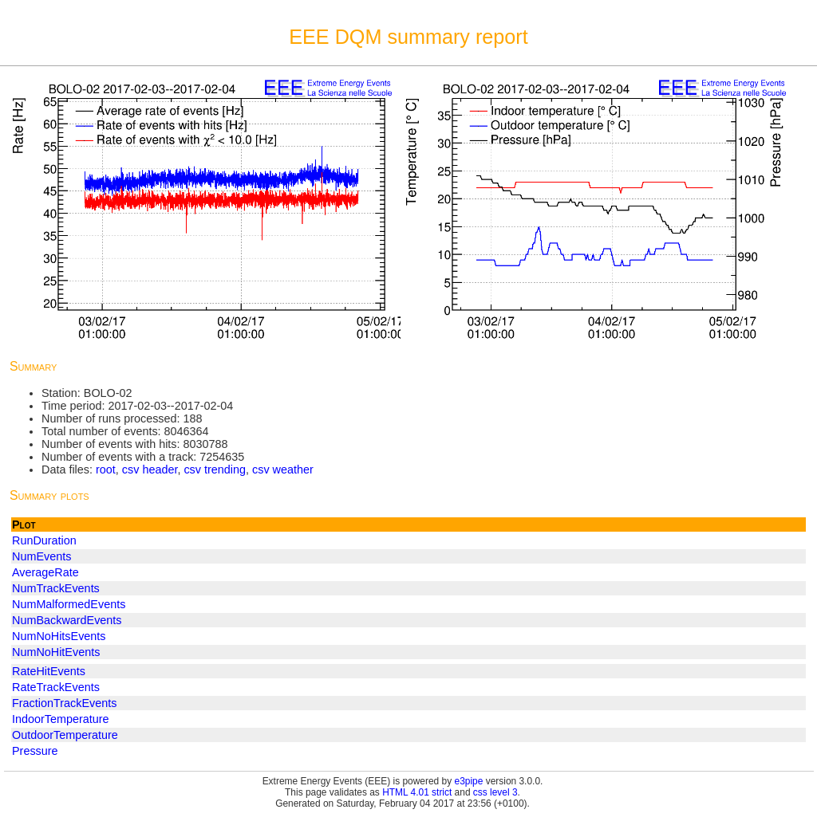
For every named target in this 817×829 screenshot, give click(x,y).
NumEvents (41, 556)
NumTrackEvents (56, 588)
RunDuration (44, 540)
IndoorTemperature (60, 719)
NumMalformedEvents (68, 604)
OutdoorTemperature (65, 735)
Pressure (35, 751)
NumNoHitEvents (56, 652)
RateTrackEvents (56, 687)
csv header (150, 469)
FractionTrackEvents (64, 703)
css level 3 (495, 792)
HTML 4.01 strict (417, 792)
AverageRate (45, 572)
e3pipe (469, 781)
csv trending (215, 469)
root (106, 469)
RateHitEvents (48, 671)
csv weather (283, 469)
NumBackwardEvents (67, 620)
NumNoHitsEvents (59, 636)
